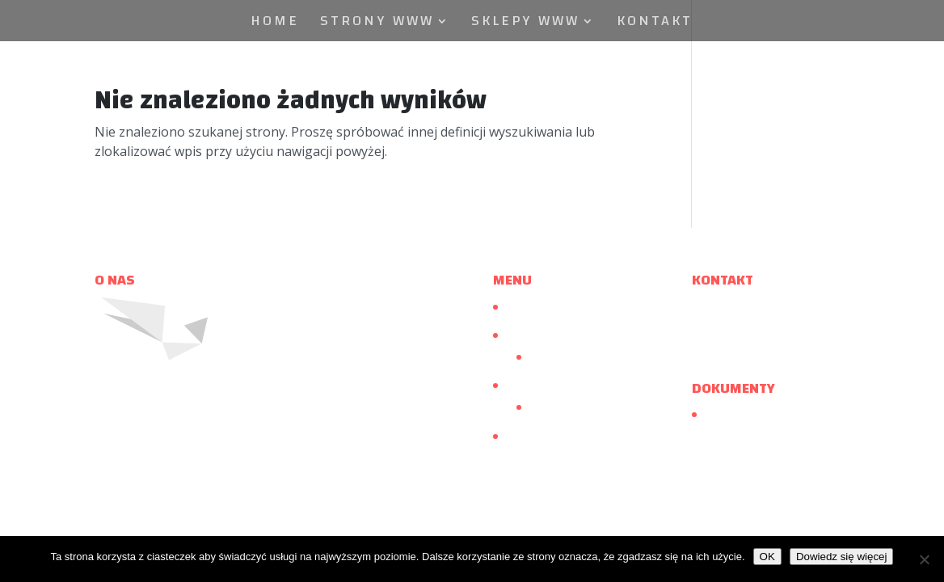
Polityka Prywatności (760, 415)
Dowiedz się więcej (841, 556)
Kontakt (655, 24)
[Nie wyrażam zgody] (924, 559)
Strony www (377, 24)
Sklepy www (525, 24)
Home (275, 24)
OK (767, 556)
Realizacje (556, 356)
